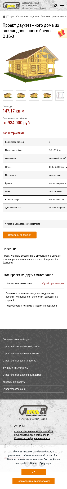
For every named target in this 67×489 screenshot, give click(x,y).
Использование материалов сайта (33, 431)
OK (33, 471)
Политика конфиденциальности (32, 438)
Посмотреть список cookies (33, 481)
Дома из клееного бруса (16, 339)
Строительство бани (14, 389)
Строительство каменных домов (21, 353)
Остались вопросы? (19, 235)
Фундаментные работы (16, 367)
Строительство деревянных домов (22, 374)
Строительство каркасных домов (21, 346)
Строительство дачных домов (19, 360)
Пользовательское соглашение (31, 435)
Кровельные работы (14, 381)
